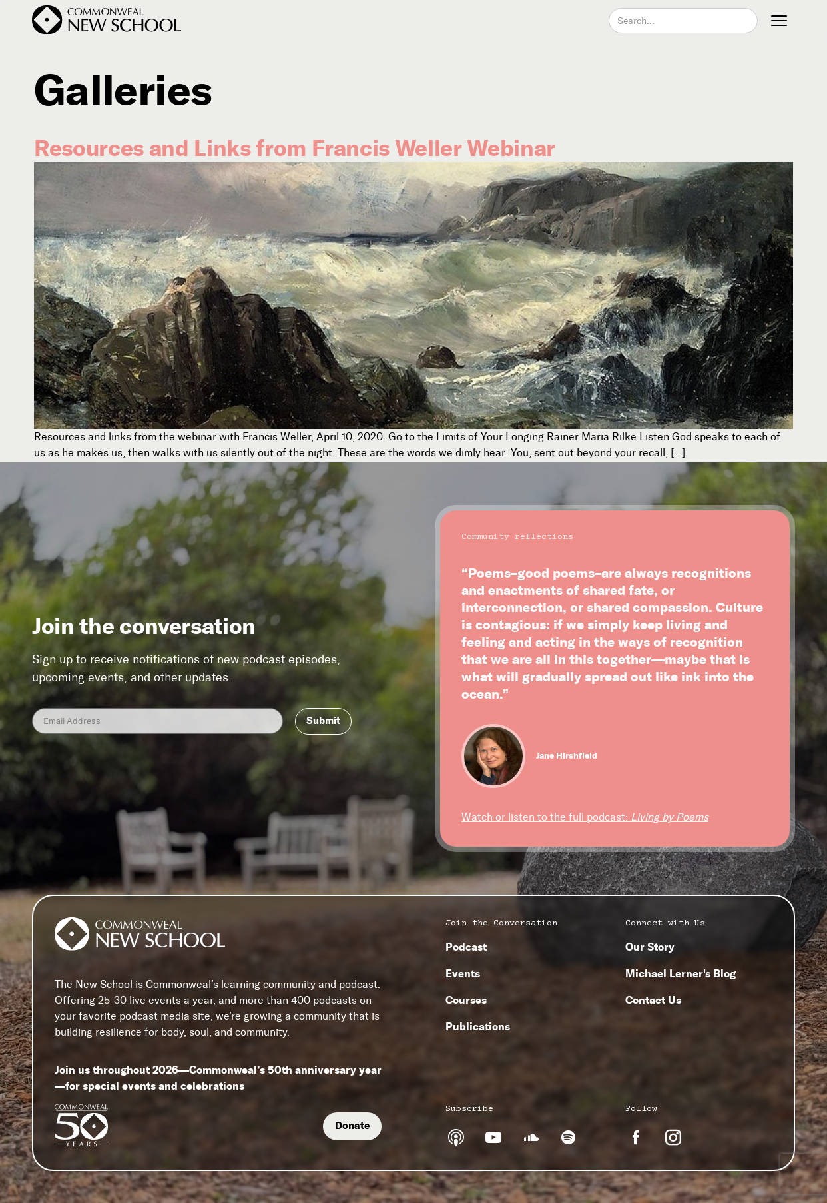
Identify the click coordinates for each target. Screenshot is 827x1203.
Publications (477, 1026)
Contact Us (653, 999)
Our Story (650, 946)
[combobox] (683, 20)
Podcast (466, 946)
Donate (352, 1126)
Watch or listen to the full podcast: (584, 817)
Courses (466, 999)
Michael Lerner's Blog (680, 973)
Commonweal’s (182, 984)
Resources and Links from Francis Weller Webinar (294, 148)
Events (462, 973)
